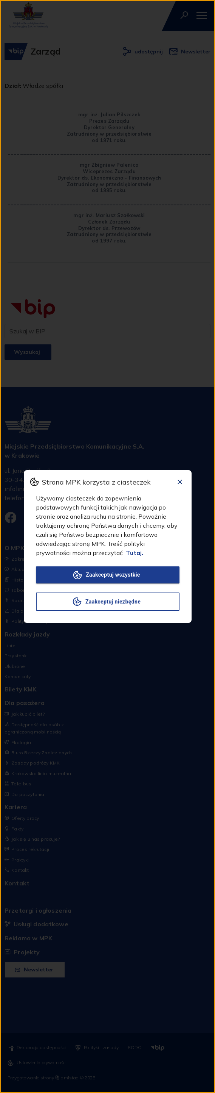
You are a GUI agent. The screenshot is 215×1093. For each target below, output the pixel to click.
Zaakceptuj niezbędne (108, 601)
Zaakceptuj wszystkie (107, 574)
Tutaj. (134, 553)
